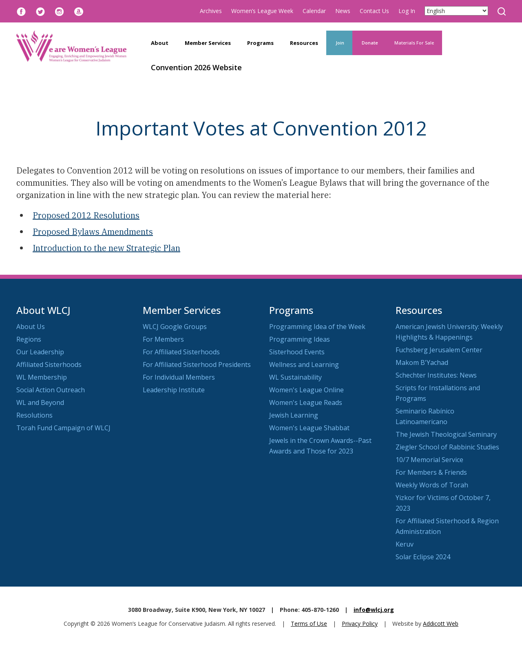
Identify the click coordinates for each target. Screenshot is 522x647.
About (159, 43)
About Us (30, 326)
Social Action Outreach (50, 389)
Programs (260, 43)
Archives (211, 11)
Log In (406, 11)
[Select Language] (456, 11)
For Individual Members (179, 377)
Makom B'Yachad (422, 362)
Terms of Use (309, 623)
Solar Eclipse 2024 (423, 556)
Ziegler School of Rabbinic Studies (447, 446)
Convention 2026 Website (196, 67)
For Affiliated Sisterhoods (181, 351)
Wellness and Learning (304, 364)
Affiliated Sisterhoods (49, 364)
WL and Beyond (40, 402)
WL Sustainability (295, 377)
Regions (28, 339)
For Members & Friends (431, 472)
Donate (369, 43)
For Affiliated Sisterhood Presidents (197, 364)
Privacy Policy (360, 623)
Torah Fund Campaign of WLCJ (63, 427)
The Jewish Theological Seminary (446, 434)
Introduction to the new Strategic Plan (106, 247)
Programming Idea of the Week (317, 326)
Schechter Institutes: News (436, 375)
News (342, 11)
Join (339, 43)
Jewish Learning (293, 415)
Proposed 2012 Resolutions (86, 215)
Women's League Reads (305, 402)
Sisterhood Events (297, 351)
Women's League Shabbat (309, 427)
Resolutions (34, 415)
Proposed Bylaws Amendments (93, 231)
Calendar (314, 11)
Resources (304, 43)
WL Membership (41, 377)
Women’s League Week (262, 11)
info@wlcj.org (374, 610)
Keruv (405, 544)
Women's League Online (306, 389)
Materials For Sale (414, 43)
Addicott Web (440, 623)
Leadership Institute (174, 389)
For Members (163, 339)
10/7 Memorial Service (429, 459)
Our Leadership (40, 351)
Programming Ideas (299, 339)
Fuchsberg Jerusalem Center (439, 349)
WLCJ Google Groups (175, 326)
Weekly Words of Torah (432, 484)
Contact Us (374, 11)
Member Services (208, 43)
